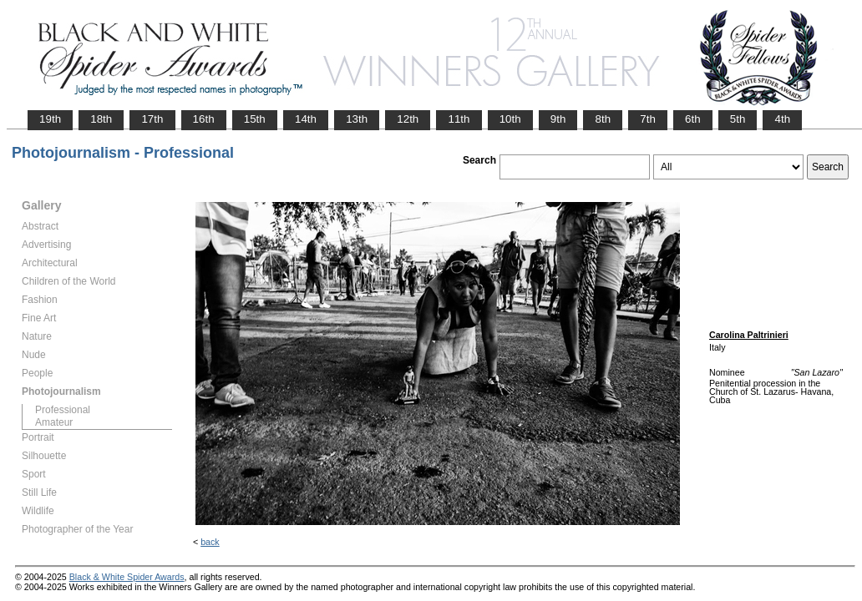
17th (152, 119)
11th (459, 119)
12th (408, 119)
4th (782, 119)
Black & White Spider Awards (127, 577)
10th (510, 119)
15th (255, 119)
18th (101, 119)
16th (204, 119)
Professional (62, 410)
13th (357, 119)
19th (50, 119)
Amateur (54, 422)
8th (603, 119)
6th (693, 119)
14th (306, 119)
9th (558, 119)
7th (648, 119)
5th (738, 119)
